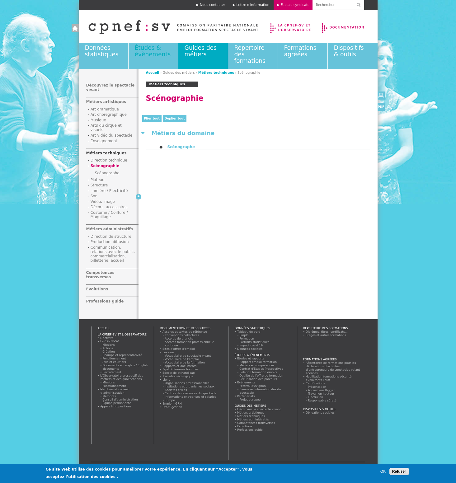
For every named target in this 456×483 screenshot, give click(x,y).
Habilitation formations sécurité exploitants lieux (328, 378)
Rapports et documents (179, 366)
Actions (108, 348)
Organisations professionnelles (187, 383)
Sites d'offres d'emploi (179, 348)
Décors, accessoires (109, 207)
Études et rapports (250, 358)
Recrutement (112, 372)
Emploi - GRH (172, 403)
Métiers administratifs (109, 229)
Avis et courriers (114, 361)
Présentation (317, 386)
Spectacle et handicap (179, 372)
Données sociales (249, 348)
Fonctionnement (114, 358)
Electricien (315, 397)
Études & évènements (153, 51)
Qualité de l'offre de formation (261, 375)
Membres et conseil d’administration (115, 390)
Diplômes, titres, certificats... (327, 331)
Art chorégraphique (109, 114)
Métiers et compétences (257, 365)
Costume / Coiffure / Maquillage (109, 214)
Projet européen (251, 399)
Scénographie (105, 166)
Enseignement (104, 141)
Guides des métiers (201, 51)
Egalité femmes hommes (181, 369)
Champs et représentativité (122, 355)
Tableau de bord (249, 331)
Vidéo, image (103, 201)
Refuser (399, 473)
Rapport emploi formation (258, 361)
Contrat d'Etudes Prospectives (261, 368)
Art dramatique (105, 109)
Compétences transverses (100, 274)
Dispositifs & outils (349, 51)
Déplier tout (175, 118)
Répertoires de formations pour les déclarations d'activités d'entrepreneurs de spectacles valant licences (333, 368)
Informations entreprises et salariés (190, 396)
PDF (381, 106)
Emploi (244, 335)
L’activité (107, 338)
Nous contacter (212, 5)
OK (383, 473)
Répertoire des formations (325, 328)
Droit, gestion (172, 407)
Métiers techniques (216, 73)
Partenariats (246, 396)
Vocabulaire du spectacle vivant (188, 355)
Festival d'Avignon (253, 385)
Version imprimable (381, 95)
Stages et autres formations (326, 335)
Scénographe (181, 147)
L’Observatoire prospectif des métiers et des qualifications (122, 377)
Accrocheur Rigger (321, 390)
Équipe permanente (117, 403)
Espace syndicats (295, 5)
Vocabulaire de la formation (185, 362)
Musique (98, 120)
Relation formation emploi (258, 372)
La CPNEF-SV (110, 341)
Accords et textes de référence (185, 331)
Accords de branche (179, 338)
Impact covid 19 (251, 345)
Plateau (98, 180)
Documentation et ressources (349, 26)
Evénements (246, 382)
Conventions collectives (182, 335)
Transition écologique (178, 376)
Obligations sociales (320, 412)
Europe (170, 400)
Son (94, 196)
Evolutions (97, 289)
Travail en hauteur (321, 393)
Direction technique (109, 160)
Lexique (168, 352)
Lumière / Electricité (109, 191)
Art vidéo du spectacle (112, 135)
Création (109, 351)
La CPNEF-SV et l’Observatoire (291, 26)
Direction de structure (111, 236)
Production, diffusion (110, 242)
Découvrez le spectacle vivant (259, 409)
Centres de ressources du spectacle (190, 393)
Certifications (315, 383)
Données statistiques (102, 51)
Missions (109, 344)
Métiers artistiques (106, 102)
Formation (247, 338)
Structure (99, 185)
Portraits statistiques (255, 342)
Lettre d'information (252, 5)
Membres (109, 396)
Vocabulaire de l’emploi (182, 359)
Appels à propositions (116, 406)
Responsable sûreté (322, 400)
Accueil (167, 26)
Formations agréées (300, 51)
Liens (166, 379)
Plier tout (152, 118)
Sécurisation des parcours (258, 379)
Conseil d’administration (120, 399)
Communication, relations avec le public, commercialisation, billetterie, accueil (113, 254)
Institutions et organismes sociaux (189, 386)
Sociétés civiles (176, 390)
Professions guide (105, 301)
